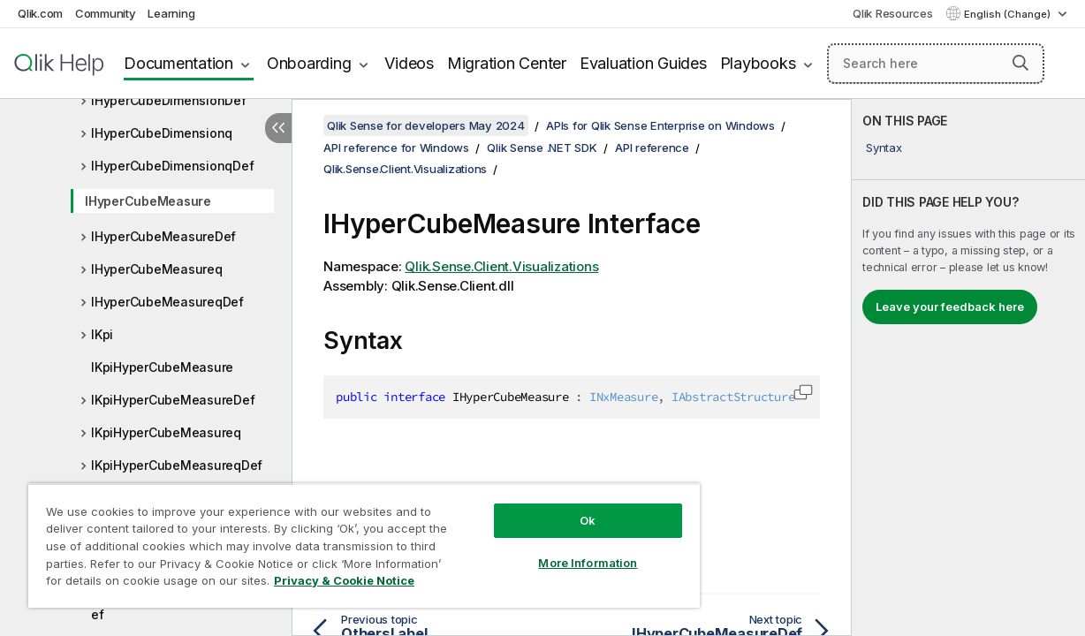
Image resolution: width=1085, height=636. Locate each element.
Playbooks (758, 63)
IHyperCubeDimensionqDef (172, 165)
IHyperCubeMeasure (148, 200)
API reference (652, 147)
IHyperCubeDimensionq (161, 132)
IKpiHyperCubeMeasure (162, 367)
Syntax (884, 147)
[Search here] (936, 63)
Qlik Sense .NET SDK (541, 147)
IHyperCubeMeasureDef (163, 236)
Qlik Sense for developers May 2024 (426, 125)
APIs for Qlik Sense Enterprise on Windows (660, 125)
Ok (552, 507)
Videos (409, 63)
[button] (1020, 63)
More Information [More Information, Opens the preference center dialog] (552, 549)
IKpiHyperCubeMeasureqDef (176, 465)
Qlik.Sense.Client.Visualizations (405, 169)
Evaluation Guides (643, 63)
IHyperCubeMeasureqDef (167, 301)
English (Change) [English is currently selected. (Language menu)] (1008, 14)
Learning (171, 13)
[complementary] (968, 367)
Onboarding (309, 63)
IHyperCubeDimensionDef (169, 100)
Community (105, 13)
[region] (342, 539)
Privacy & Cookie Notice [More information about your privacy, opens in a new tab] (149, 584)
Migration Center (506, 63)
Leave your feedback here (950, 306)
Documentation (178, 63)
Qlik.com (40, 13)
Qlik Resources (893, 13)
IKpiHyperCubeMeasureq (166, 432)
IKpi (102, 334)
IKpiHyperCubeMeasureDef (172, 399)
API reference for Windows (396, 147)
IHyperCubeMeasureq (157, 268)
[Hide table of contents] (278, 128)
